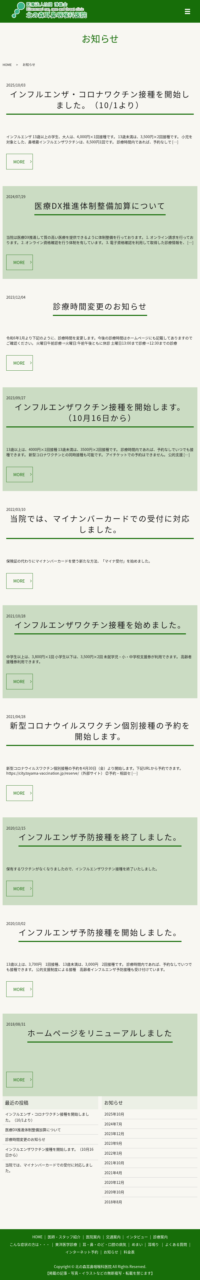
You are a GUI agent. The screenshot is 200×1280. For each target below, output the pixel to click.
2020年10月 (114, 1192)
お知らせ (111, 1251)
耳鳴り (153, 1244)
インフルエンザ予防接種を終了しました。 (100, 837)
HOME (7, 64)
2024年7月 (113, 1123)
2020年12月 (114, 1182)
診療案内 (160, 1236)
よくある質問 (176, 1244)
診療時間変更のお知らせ (100, 306)
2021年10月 (114, 1162)
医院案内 (93, 1236)
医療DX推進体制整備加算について (100, 205)
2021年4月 (113, 1172)
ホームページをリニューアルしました (100, 1033)
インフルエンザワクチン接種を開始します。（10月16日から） (100, 412)
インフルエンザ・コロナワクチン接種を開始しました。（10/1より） (100, 99)
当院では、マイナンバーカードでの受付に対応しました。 (100, 523)
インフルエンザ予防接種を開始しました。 (100, 932)
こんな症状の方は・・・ (30, 1244)
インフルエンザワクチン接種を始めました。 (100, 624)
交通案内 (113, 1236)
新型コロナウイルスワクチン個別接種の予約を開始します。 (100, 730)
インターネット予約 (81, 1251)
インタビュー (137, 1236)
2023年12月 (114, 1133)
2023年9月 (113, 1143)
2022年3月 (113, 1153)
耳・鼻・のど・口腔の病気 (104, 1244)
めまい (137, 1244)
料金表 (129, 1251)
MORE (19, 161)
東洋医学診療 (66, 1244)
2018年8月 (113, 1201)
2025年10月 (114, 1114)
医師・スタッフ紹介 (64, 1236)
